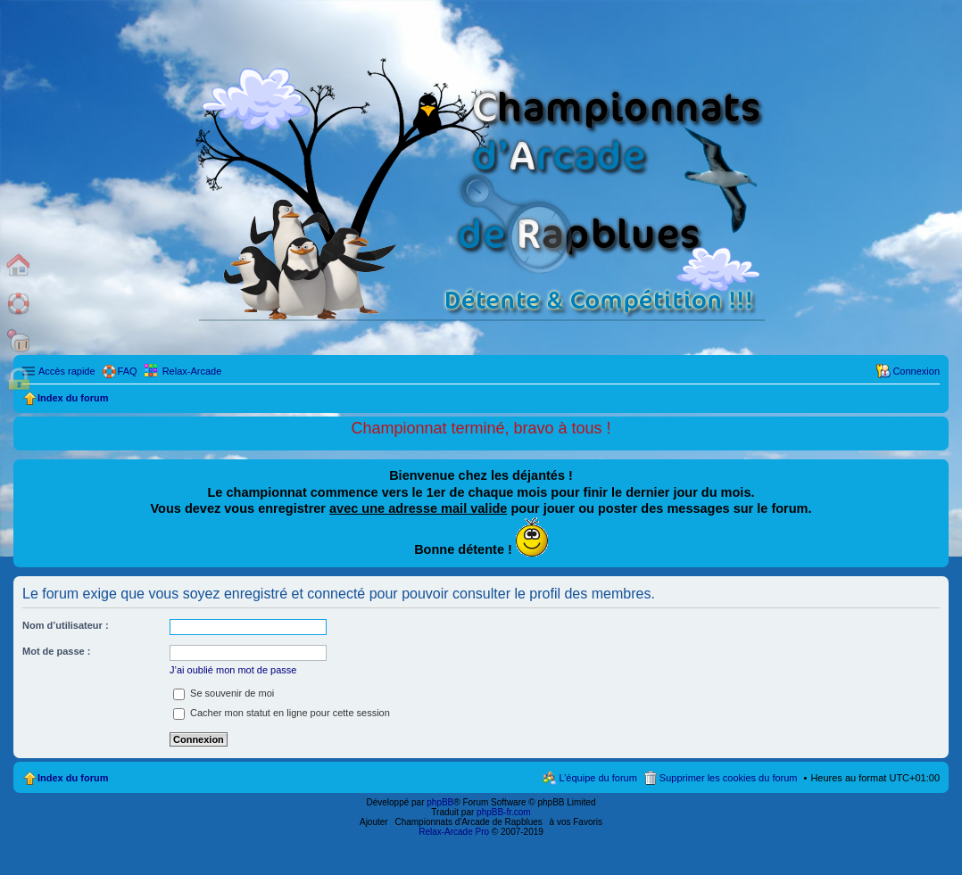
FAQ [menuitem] (127, 371)
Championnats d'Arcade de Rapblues (469, 822)
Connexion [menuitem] (916, 371)
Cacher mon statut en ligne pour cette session (281, 712)
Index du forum (72, 777)
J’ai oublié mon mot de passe (233, 670)
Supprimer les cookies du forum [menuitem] (728, 777)
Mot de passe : (56, 651)
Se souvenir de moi (223, 693)
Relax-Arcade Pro (454, 832)
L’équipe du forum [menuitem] (597, 777)
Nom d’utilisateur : (65, 625)
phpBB (440, 802)
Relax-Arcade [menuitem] (192, 371)
